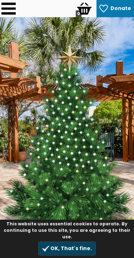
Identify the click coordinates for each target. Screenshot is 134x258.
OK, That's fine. (67, 248)
